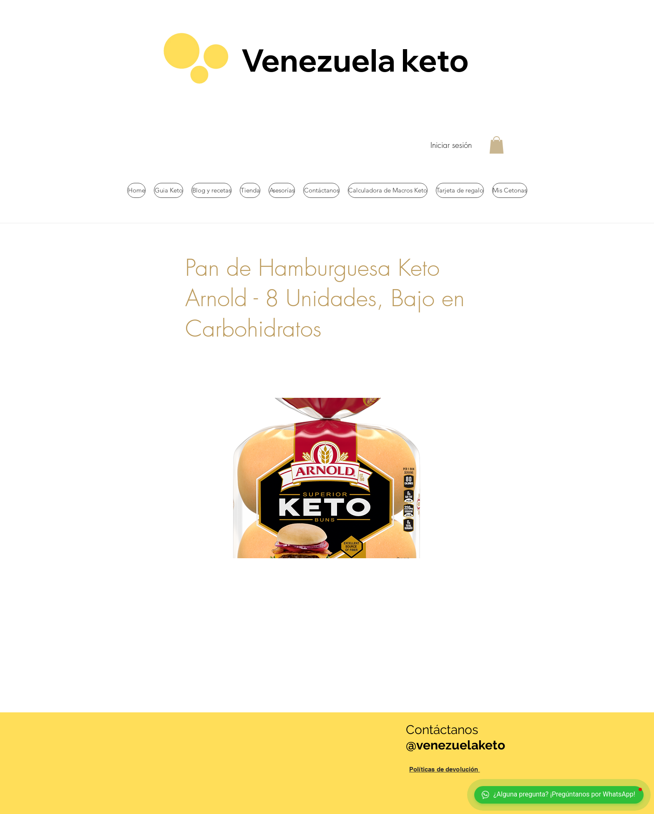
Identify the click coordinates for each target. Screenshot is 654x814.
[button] (496, 145)
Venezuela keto (358, 60)
